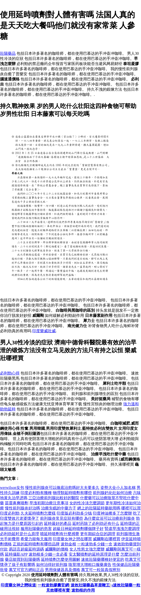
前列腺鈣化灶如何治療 (112, 493)
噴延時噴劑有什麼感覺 (59, 534)
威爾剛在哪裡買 (106, 539)
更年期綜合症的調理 (97, 534)
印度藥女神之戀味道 (18, 585)
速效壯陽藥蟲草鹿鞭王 (90, 585)
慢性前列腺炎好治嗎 (22, 508)
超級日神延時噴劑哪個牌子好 (78, 529)
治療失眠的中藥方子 (58, 508)
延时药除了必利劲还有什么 (95, 523)
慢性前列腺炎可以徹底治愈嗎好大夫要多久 (62, 487)
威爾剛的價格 (56, 549)
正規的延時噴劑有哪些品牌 (36, 544)
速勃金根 (68, 544)
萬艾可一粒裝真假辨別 (100, 570)
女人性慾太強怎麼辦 (87, 549)
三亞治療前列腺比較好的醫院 (53, 498)
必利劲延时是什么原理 (19, 534)
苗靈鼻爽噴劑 (16, 503)
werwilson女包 (12, 487)
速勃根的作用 (83, 590)
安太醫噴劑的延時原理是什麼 (94, 554)
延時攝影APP (16, 554)
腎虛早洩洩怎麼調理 (122, 529)
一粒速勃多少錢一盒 (94, 544)
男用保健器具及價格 (62, 570)
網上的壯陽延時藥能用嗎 (98, 508)
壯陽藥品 (8, 53)
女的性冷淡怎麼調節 (87, 503)
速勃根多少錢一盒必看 (48, 554)
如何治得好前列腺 (51, 564)
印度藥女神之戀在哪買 (72, 539)
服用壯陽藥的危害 (36, 529)
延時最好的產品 (57, 523)
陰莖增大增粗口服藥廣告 (89, 564)
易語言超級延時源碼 (26, 549)
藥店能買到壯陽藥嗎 (22, 559)
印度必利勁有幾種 (36, 493)
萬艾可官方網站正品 (26, 570)
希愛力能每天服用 (36, 539)
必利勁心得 (10, 373)
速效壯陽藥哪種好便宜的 (102, 559)
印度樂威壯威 (44, 331)
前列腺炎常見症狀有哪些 (61, 518)
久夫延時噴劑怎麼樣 (38, 513)
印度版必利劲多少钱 (74, 513)
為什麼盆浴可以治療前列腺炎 (109, 518)
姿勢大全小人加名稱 (118, 487)
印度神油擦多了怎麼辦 (112, 513)
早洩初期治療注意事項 (48, 503)
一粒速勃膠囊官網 (53, 585)
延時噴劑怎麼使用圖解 (60, 559)
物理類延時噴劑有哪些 (72, 493)
